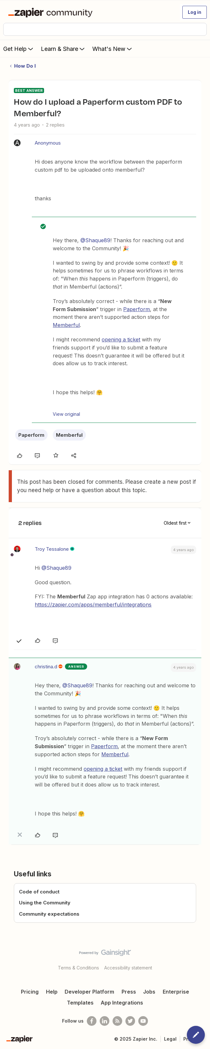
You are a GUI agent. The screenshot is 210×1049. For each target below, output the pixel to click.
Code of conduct (39, 892)
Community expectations (49, 914)
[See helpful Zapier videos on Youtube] (143, 1021)
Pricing (30, 991)
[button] (194, 12)
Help (52, 991)
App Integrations (122, 1002)
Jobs (149, 991)
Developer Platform (89, 991)
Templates (80, 1002)
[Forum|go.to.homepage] (51, 12)
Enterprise (176, 991)
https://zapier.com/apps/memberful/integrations (93, 604)
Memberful (66, 325)
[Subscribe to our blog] (117, 1021)
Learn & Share (63, 48)
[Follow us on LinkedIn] (104, 1021)
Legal (170, 1039)
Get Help (18, 48)
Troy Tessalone (52, 549)
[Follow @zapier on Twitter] (130, 1021)
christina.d (46, 666)
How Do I (25, 66)
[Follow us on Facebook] (91, 1021)
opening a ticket (121, 339)
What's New (112, 48)
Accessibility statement (128, 967)
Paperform (136, 309)
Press (129, 991)
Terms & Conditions (78, 967)
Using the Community (44, 903)
